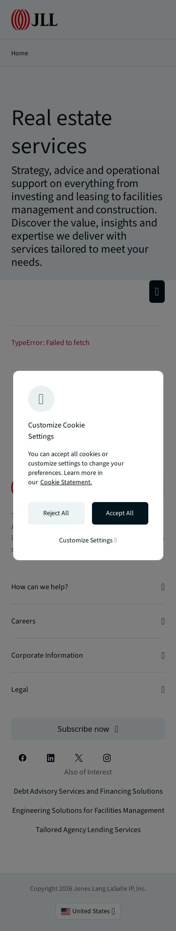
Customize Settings (88, 540)
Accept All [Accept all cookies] (120, 513)
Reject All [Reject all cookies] (56, 513)
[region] (88, 465)
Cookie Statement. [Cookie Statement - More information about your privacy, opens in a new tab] (66, 482)
